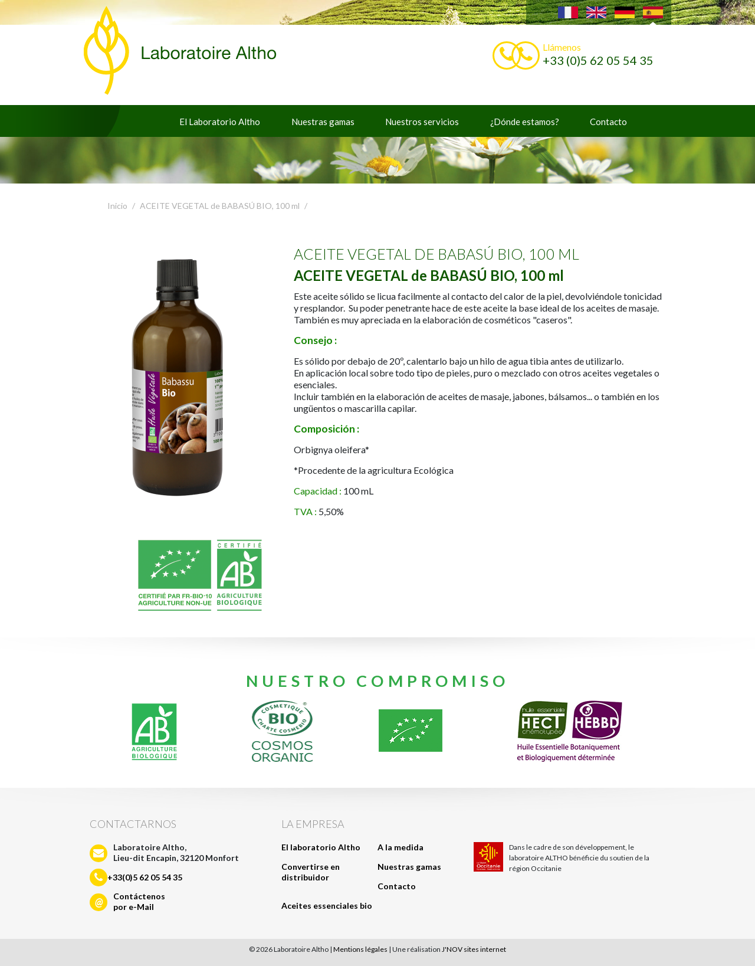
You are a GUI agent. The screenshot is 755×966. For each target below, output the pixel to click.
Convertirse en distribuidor (310, 872)
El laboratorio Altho (320, 847)
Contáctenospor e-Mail (139, 901)
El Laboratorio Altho (219, 121)
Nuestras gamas (322, 121)
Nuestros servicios (422, 121)
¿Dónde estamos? (524, 121)
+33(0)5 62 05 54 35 (144, 877)
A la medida (401, 847)
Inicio (117, 206)
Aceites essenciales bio (326, 905)
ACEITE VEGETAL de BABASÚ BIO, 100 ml (220, 206)
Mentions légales (360, 949)
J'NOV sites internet (474, 949)
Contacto (608, 121)
